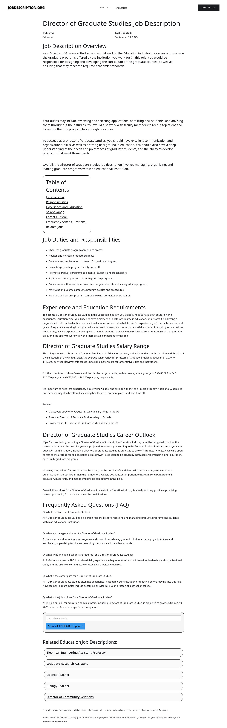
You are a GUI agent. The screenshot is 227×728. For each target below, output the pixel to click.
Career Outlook (56, 217)
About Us (105, 7)
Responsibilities (57, 202)
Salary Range (55, 212)
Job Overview (55, 197)
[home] (26, 8)
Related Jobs (54, 227)
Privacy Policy (97, 710)
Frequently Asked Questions (66, 222)
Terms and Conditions (116, 710)
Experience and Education (64, 207)
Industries (121, 7)
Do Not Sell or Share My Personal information (148, 710)
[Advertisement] (113, 91)
